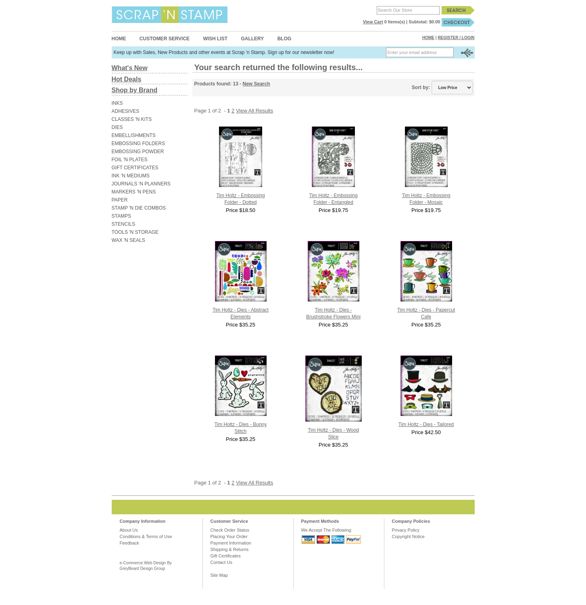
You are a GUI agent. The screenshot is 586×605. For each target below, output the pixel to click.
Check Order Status (230, 530)
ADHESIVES (126, 111)
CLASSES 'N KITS (132, 119)
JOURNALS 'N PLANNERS (141, 184)
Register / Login (456, 37)
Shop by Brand (135, 90)
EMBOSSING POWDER (138, 151)
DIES (117, 127)
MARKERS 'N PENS (134, 192)
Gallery (252, 39)
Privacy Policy (405, 530)
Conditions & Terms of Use (146, 536)
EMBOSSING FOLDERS (138, 143)
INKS (117, 103)
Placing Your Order (229, 536)
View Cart (373, 21)
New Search (256, 84)
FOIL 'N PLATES (130, 159)
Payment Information (231, 543)
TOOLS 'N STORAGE (135, 232)
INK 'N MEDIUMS (131, 176)
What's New (130, 67)
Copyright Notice (408, 536)
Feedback (129, 543)
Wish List (215, 39)
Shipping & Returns (230, 549)
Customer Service (165, 39)
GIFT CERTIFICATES (135, 167)
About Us (129, 530)
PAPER (120, 200)
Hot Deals (127, 79)
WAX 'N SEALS (128, 240)
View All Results (254, 111)
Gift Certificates (226, 555)
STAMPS (121, 216)
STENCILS (124, 224)
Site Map (219, 575)
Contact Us (221, 562)
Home (119, 39)
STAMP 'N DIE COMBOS (139, 208)
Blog (284, 39)
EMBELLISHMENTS (134, 135)
